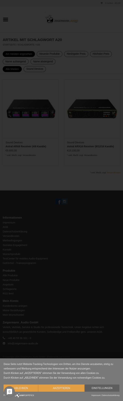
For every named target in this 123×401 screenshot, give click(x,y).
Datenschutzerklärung (110, 395)
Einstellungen (102, 388)
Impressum (95, 395)
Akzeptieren (61, 388)
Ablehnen (21, 388)
